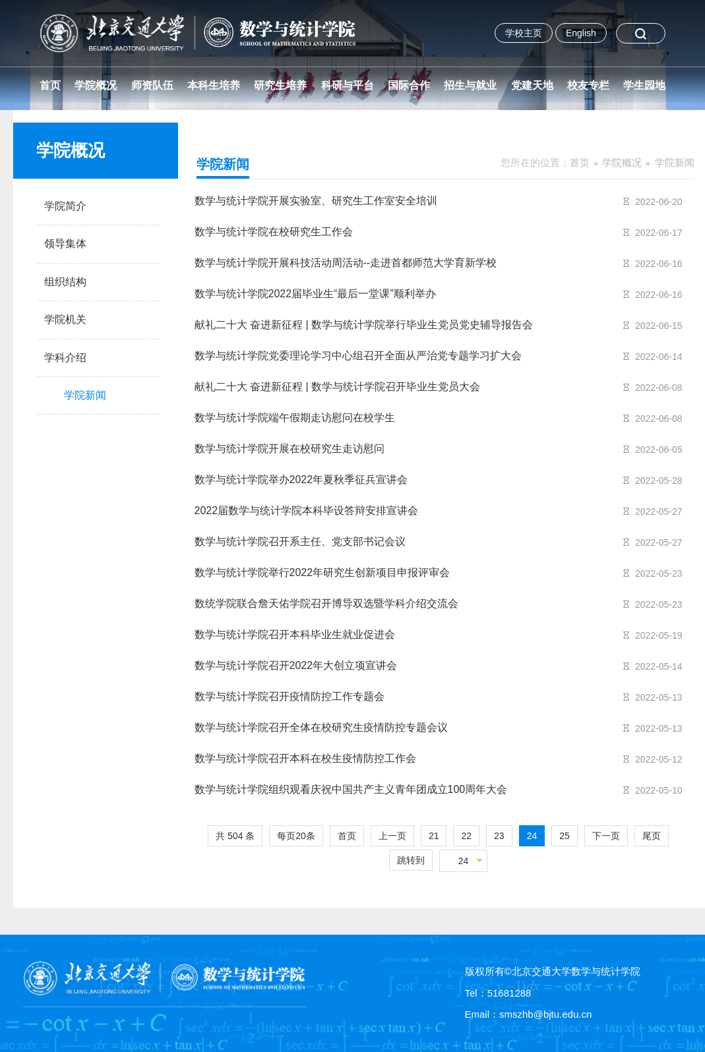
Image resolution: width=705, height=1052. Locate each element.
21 (434, 836)
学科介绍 (65, 357)
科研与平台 (347, 85)
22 (466, 836)
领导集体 (65, 243)
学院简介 (65, 206)
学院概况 (96, 85)
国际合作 (409, 85)
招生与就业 (470, 85)
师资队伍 (152, 85)
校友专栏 (588, 85)
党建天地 (532, 85)
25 (564, 836)
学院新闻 (674, 162)
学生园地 (644, 85)
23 (499, 836)
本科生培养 (213, 85)
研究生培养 (280, 85)
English (581, 33)
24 (532, 836)
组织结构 (65, 281)
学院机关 (65, 319)
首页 (50, 85)
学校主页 (523, 33)
